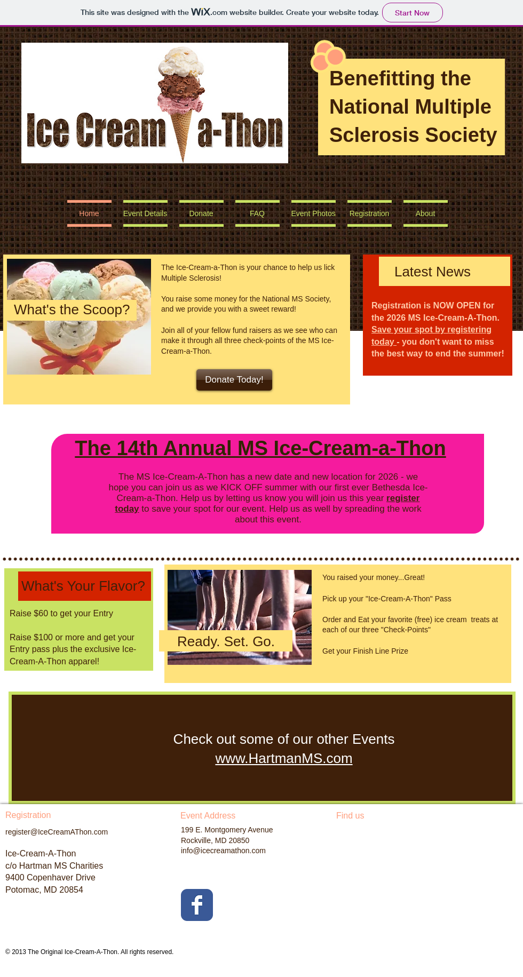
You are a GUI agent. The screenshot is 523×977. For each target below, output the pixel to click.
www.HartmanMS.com (283, 758)
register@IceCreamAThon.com (56, 832)
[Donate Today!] (234, 380)
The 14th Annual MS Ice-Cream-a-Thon (260, 448)
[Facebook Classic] (197, 905)
